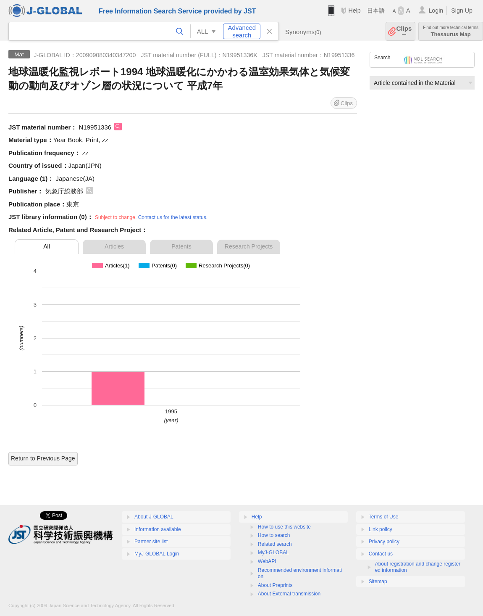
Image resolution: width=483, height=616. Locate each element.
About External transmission (289, 594)
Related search (275, 544)
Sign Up (461, 10)
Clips (404, 31)
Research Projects (249, 246)
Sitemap (378, 581)
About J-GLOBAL (153, 517)
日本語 (376, 10)
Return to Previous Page (43, 458)
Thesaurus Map (450, 31)
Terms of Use (384, 517)
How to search (274, 535)
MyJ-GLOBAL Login (156, 554)
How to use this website (284, 527)
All (46, 246)
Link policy (380, 529)
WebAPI (267, 561)
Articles (114, 246)
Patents (181, 246)
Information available (157, 529)
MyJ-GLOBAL (273, 552)
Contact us (381, 554)
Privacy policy (384, 542)
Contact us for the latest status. (172, 217)
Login (435, 10)
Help (354, 10)
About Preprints (275, 585)
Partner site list (151, 542)
